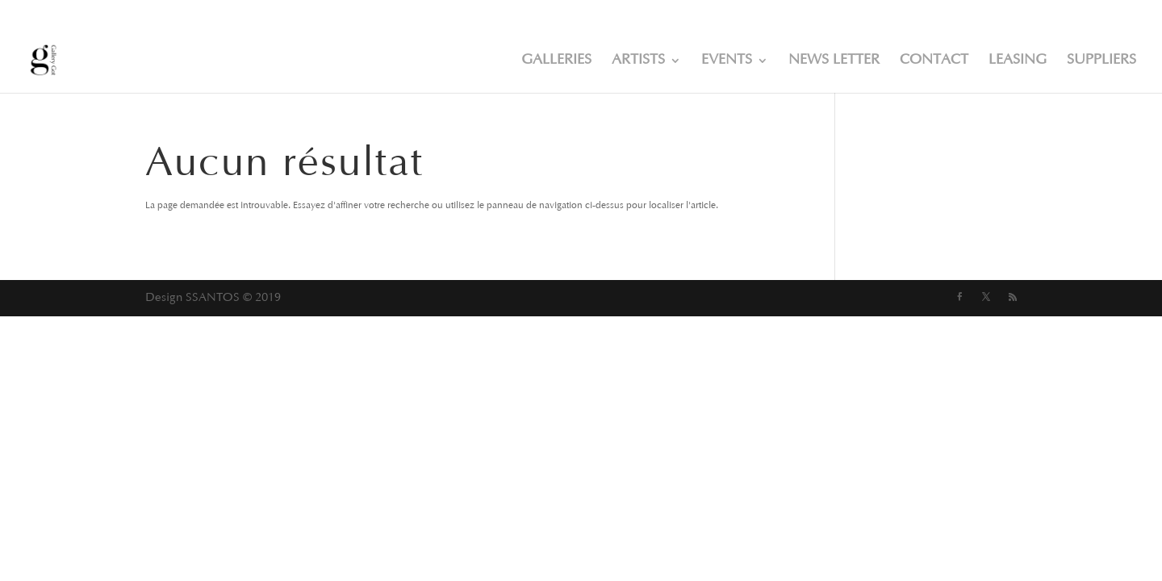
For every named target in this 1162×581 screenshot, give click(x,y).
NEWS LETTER (834, 61)
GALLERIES (556, 61)
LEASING (1018, 61)
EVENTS (726, 61)
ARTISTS (638, 61)
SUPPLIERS (1101, 61)
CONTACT (934, 61)
